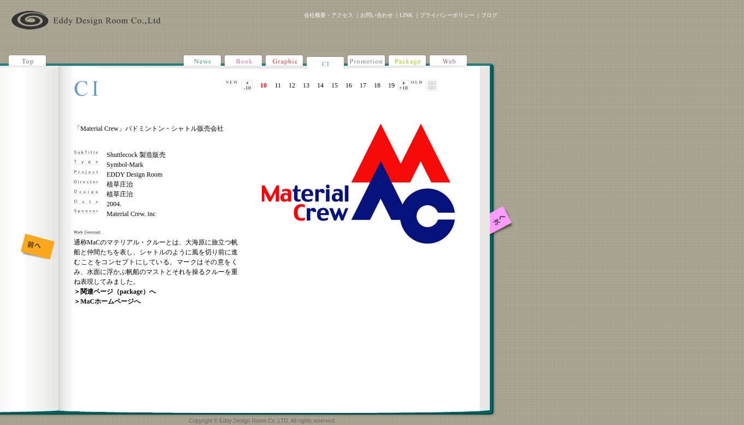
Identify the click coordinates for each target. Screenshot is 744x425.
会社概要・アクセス (328, 15)
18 (377, 85)
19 (391, 85)
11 (277, 85)
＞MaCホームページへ (107, 301)
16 (348, 85)
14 (320, 85)
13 (306, 85)
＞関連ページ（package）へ (115, 291)
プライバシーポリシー (447, 15)
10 (263, 85)
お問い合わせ (376, 15)
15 (334, 85)
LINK (406, 15)
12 (292, 85)
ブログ (489, 15)
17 (363, 85)
